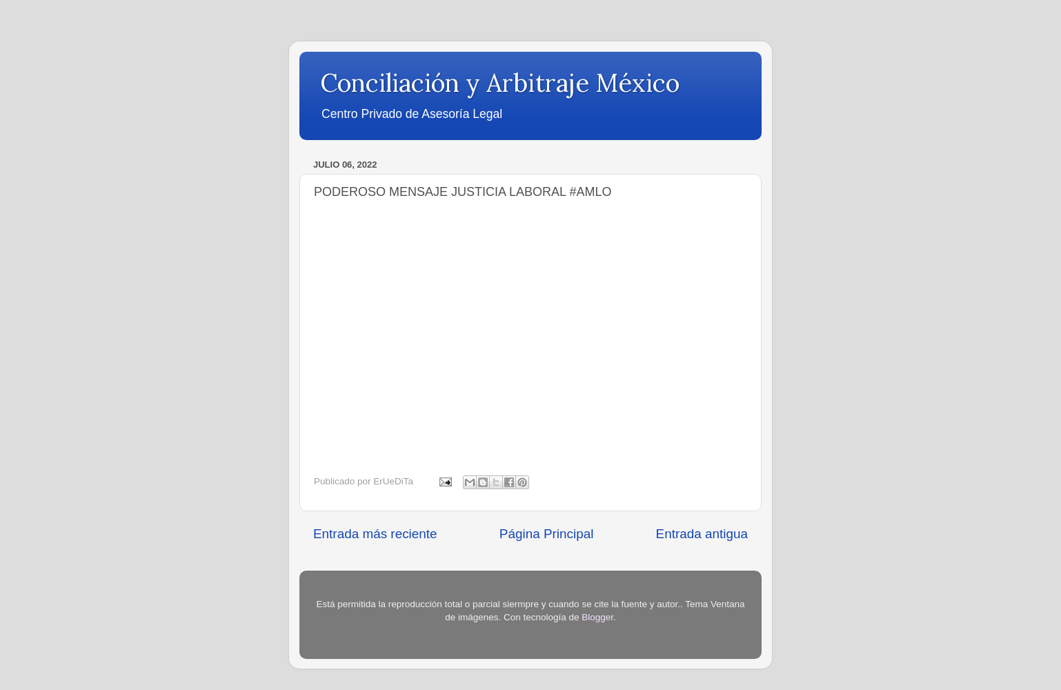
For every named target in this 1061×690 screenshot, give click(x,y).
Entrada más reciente (375, 533)
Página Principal (546, 533)
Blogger (597, 617)
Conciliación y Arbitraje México (500, 83)
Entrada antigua (702, 533)
